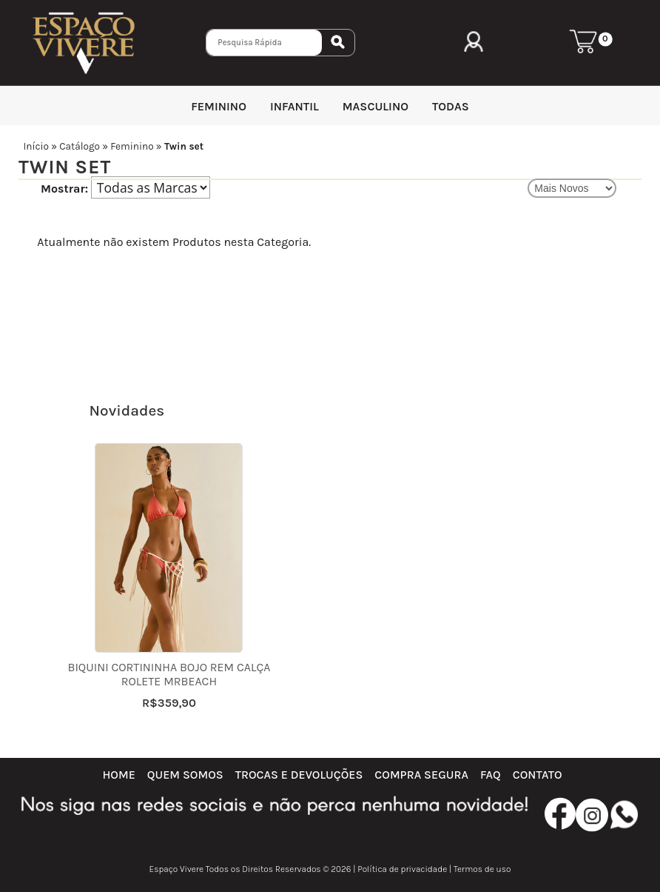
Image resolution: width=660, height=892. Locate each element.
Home (118, 775)
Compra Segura (421, 775)
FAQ (490, 775)
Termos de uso (482, 869)
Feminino (131, 146)
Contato (537, 775)
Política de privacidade (402, 869)
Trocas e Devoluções (299, 775)
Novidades (127, 410)
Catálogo (79, 146)
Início (36, 146)
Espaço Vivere (176, 869)
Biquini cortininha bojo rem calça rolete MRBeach (168, 674)
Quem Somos (185, 775)
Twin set (183, 146)
